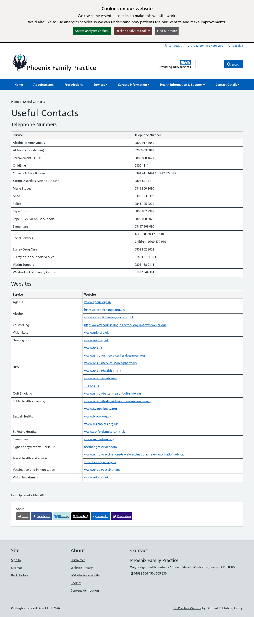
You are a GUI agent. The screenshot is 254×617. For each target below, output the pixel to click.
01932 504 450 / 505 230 (204, 46)
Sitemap (17, 568)
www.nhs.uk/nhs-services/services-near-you (114, 355)
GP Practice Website (187, 608)
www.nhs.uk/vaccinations (102, 470)
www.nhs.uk (93, 348)
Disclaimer (78, 560)
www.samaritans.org (99, 439)
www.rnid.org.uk (96, 340)
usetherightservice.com (100, 447)
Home (15, 102)
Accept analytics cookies (92, 31)
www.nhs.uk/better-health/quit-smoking (112, 393)
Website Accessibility (85, 575)
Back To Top (19, 575)
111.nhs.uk (91, 386)
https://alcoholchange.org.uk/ (104, 310)
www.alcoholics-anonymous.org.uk (109, 317)
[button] (100, 84)
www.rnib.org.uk (96, 332)
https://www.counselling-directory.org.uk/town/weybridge (125, 325)
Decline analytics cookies (133, 31)
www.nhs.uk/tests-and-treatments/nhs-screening (118, 401)
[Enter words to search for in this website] (210, 64)
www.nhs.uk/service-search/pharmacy (110, 363)
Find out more (167, 31)
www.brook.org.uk (97, 416)
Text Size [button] (235, 46)
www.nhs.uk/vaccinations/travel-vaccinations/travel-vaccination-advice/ (134, 454)
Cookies (76, 583)
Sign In (16, 560)
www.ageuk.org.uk (97, 302)
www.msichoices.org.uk (101, 424)
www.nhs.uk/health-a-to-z (102, 371)
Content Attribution (85, 590)
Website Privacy (82, 568)
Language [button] (173, 46)
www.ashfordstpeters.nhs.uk (104, 432)
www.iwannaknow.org (100, 409)
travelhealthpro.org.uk (100, 462)
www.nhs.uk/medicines (100, 378)
